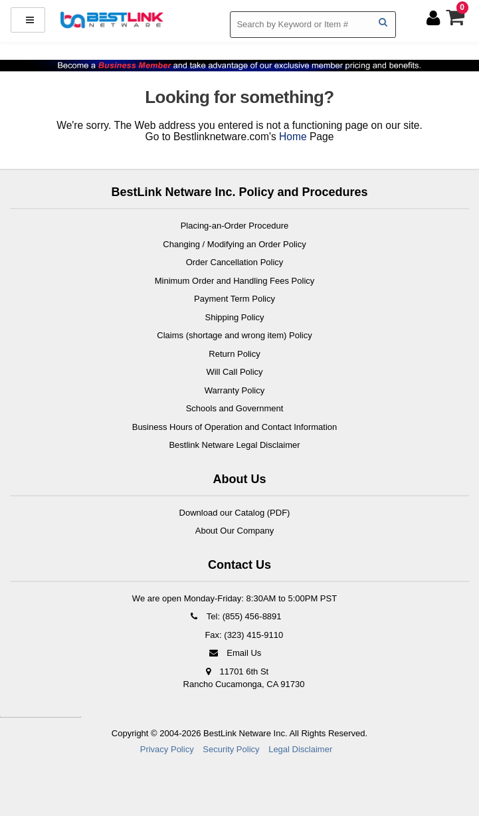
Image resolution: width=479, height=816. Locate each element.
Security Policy (231, 749)
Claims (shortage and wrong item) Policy (234, 335)
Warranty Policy (235, 390)
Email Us (235, 653)
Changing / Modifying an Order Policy (234, 244)
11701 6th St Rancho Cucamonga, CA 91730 (244, 678)
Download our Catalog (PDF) (234, 513)
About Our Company (234, 531)
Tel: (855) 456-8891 (234, 616)
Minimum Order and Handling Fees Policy (235, 281)
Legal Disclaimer (300, 749)
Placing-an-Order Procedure (235, 226)
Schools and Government (235, 408)
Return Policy (234, 354)
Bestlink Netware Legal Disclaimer (234, 445)
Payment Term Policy (234, 299)
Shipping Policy (234, 317)
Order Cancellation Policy (235, 262)
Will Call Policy (234, 372)
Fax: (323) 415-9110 (243, 635)
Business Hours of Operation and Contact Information (234, 427)
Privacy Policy (167, 749)
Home (293, 136)
